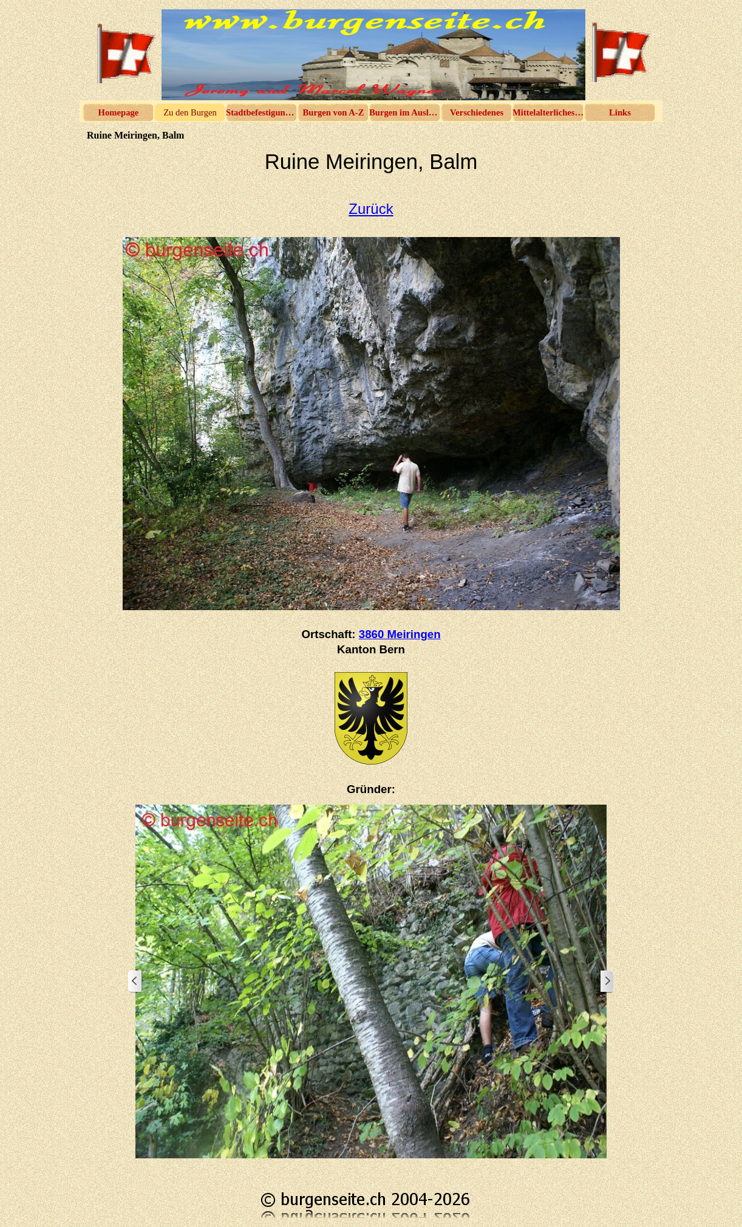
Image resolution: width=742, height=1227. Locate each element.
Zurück (371, 209)
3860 (400, 634)
